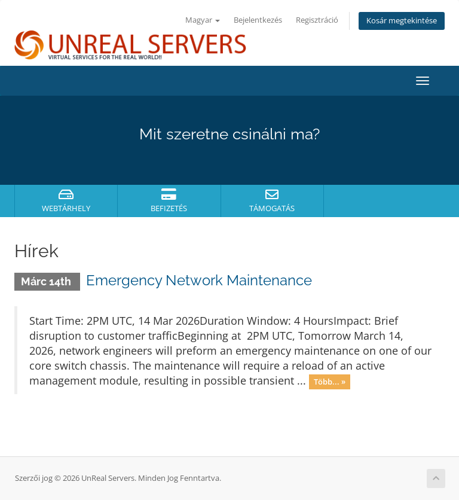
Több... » (329, 381)
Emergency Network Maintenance (199, 280)
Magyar (202, 20)
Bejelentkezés (258, 20)
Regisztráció (317, 20)
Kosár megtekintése (401, 21)
